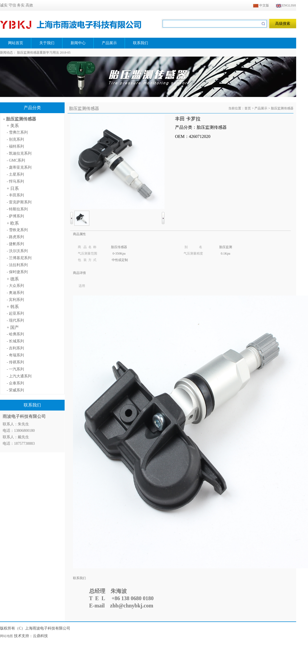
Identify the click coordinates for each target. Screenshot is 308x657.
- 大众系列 (15, 286)
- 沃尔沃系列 (17, 251)
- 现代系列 (15, 320)
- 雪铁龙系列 (17, 230)
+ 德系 (13, 279)
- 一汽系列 (15, 369)
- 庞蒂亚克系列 (19, 167)
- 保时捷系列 (17, 272)
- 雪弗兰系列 (17, 132)
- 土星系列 (15, 174)
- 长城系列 (15, 341)
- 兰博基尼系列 (19, 258)
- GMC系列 (16, 160)
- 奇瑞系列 (15, 355)
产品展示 (260, 108)
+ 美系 (13, 125)
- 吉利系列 (15, 348)
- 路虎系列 (15, 237)
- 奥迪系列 (15, 293)
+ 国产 (13, 327)
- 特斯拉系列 (17, 209)
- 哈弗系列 (15, 334)
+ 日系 (13, 188)
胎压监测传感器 (21, 119)
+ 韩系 (13, 306)
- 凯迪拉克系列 (19, 153)
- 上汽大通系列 (19, 376)
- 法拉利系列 (17, 265)
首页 (247, 108)
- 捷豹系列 (15, 244)
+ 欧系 (13, 223)
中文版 (261, 5)
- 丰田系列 (15, 195)
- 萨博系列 (15, 216)
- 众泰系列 (15, 383)
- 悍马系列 (15, 181)
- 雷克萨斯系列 (19, 202)
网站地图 (6, 636)
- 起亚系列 (15, 313)
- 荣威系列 (15, 390)
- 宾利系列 (15, 300)
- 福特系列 (15, 146)
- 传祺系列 (15, 362)
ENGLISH (286, 5)
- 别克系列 (15, 139)
